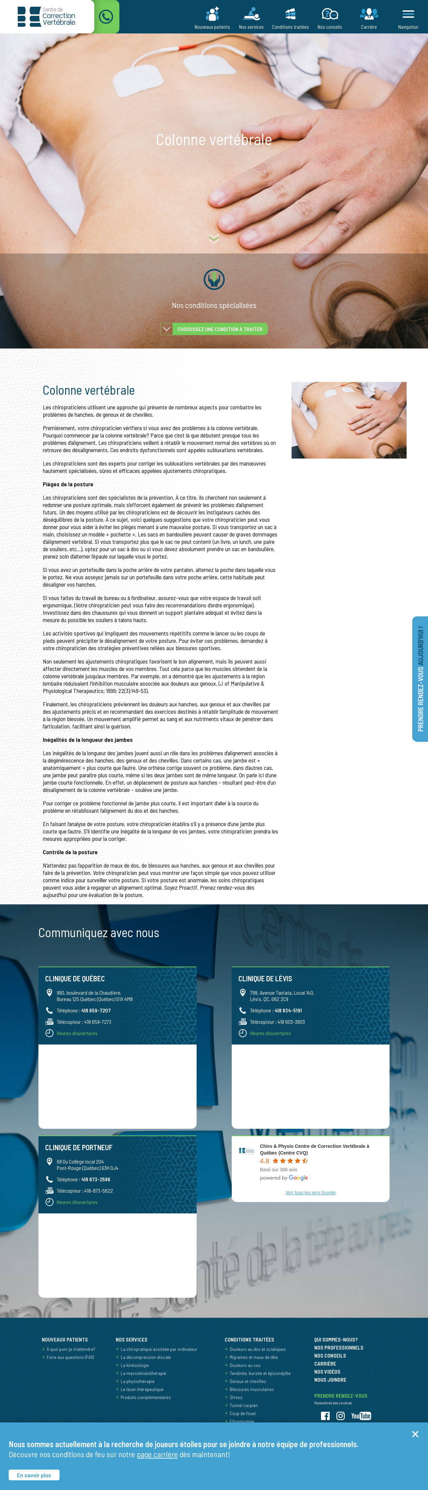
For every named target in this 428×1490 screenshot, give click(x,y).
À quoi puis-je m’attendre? (71, 1349)
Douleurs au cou (245, 1365)
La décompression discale (146, 1357)
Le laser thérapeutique (142, 1389)
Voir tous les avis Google (311, 1192)
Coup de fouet (243, 1413)
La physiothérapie (137, 1381)
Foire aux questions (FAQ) (70, 1357)
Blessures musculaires (252, 1389)
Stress (236, 1397)
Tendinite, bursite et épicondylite (260, 1373)
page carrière (157, 1454)
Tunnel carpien (244, 1405)
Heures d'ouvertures (77, 1033)
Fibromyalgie (242, 1421)
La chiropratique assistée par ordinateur (159, 1349)
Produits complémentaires (146, 1397)
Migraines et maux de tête (254, 1357)
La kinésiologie (135, 1365)
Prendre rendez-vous (421, 678)
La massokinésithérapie (143, 1373)
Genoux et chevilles (248, 1381)
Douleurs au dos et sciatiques (258, 1349)
